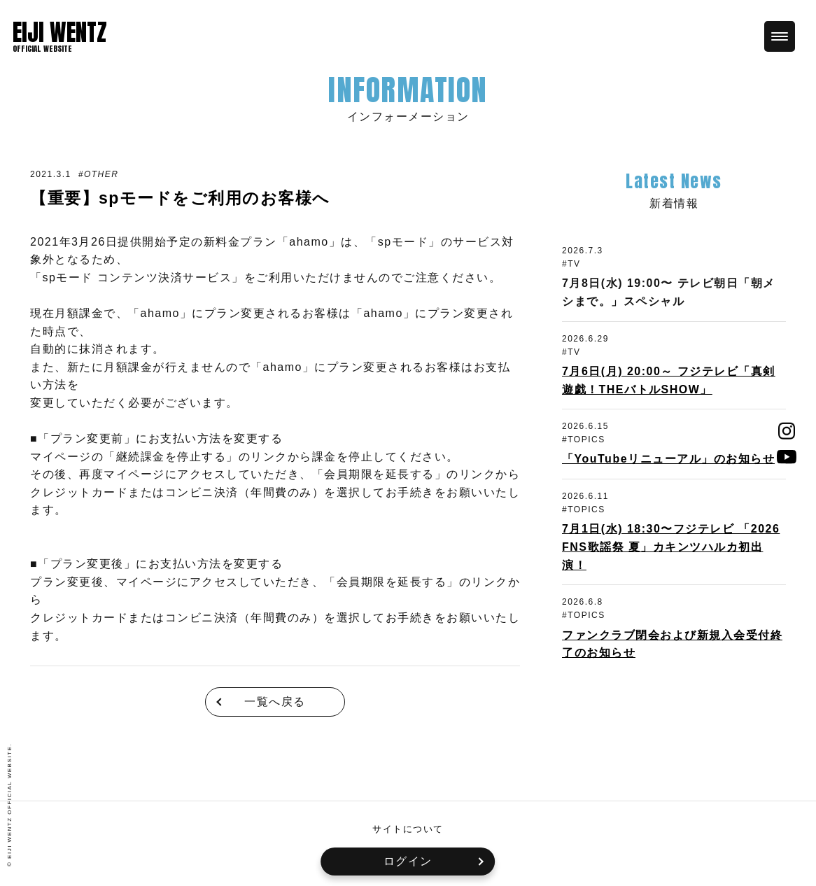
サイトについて (408, 829)
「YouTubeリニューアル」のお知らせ (668, 459)
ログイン (408, 861)
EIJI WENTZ (60, 32)
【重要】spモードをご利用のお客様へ (186, 197)
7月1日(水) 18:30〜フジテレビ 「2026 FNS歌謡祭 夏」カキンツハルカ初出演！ (671, 546)
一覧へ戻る (275, 702)
